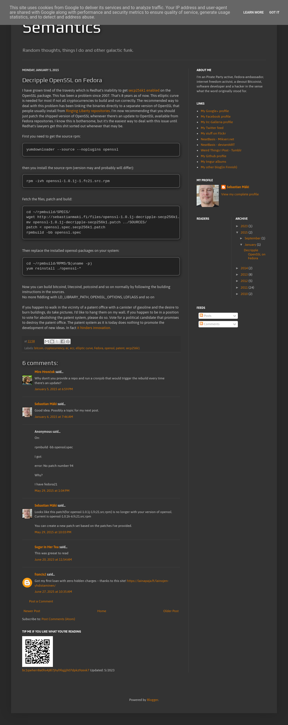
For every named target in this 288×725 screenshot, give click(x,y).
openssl (109, 348)
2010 (245, 294)
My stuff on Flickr (213, 133)
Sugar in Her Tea (47, 548)
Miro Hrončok (45, 372)
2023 (245, 226)
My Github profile (213, 156)
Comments (210, 324)
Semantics (61, 26)
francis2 (40, 575)
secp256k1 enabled (144, 90)
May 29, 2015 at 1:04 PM (52, 491)
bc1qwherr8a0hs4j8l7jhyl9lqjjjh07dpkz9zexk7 (55, 671)
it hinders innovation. (94, 328)
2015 (245, 232)
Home (101, 611)
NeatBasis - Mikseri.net (217, 139)
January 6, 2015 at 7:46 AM (54, 417)
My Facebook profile (216, 116)
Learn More (253, 12)
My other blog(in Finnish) (219, 167)
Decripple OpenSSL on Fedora (254, 254)
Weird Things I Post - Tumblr (221, 150)
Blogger (152, 700)
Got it (274, 12)
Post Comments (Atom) (58, 620)
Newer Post (32, 611)
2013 (245, 274)
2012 (245, 281)
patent (120, 348)
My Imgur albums (213, 162)
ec (67, 348)
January (251, 245)
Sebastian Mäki (46, 404)
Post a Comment (41, 602)
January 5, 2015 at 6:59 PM (54, 390)
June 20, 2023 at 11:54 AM (53, 560)
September (253, 238)
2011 (245, 287)
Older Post (171, 611)
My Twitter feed (212, 128)
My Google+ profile (215, 111)
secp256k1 (133, 348)
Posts (205, 316)
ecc (72, 348)
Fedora (98, 348)
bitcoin (38, 348)
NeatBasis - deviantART (218, 145)
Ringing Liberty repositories (88, 111)
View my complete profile (240, 194)
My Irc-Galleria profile (217, 122)
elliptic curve (84, 348)
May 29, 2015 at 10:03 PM (53, 533)
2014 (245, 268)
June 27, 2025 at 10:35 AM (53, 592)
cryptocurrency (54, 348)
